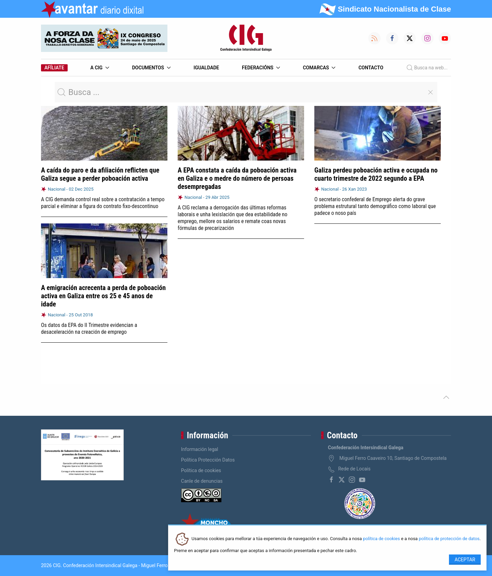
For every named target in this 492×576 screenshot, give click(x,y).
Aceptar (464, 559)
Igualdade (206, 67)
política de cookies (381, 538)
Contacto (370, 67)
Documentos (151, 67)
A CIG (100, 67)
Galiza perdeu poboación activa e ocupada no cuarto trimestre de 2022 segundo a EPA (376, 174)
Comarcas (319, 67)
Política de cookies (201, 470)
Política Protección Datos (208, 460)
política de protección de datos (449, 538)
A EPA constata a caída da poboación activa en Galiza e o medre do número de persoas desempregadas (237, 178)
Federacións (261, 67)
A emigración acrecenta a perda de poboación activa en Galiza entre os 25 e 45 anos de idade (103, 295)
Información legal (199, 449)
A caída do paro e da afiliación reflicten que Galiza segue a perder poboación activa (100, 174)
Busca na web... (427, 67)
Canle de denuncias (202, 481)
